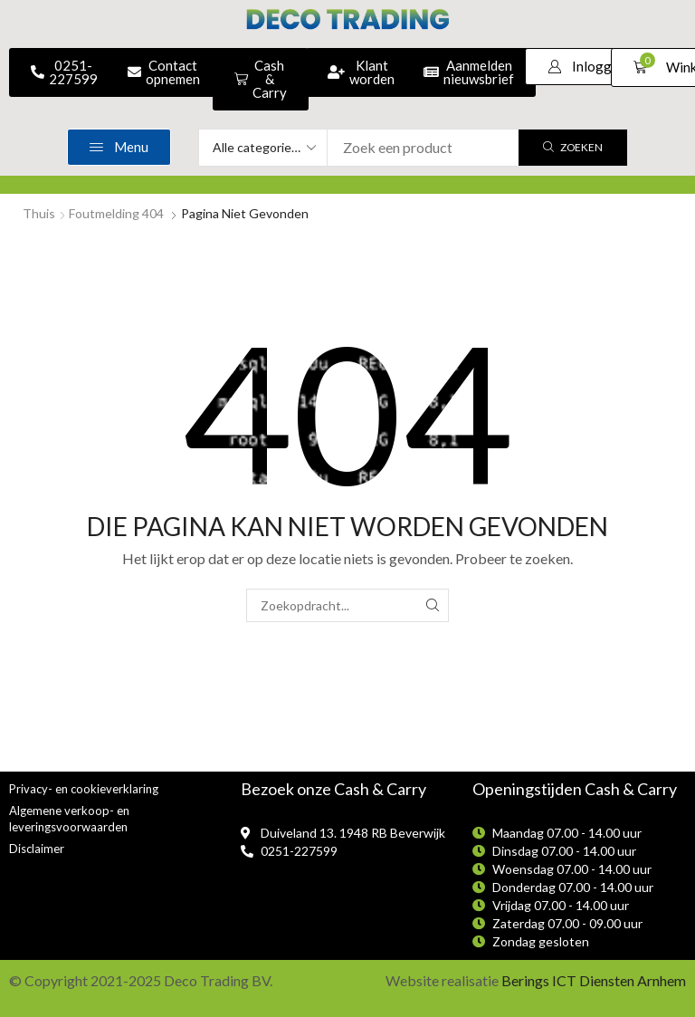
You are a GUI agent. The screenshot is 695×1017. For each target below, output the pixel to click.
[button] (587, 66)
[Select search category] (263, 148)
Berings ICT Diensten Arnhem (593, 980)
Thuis (39, 213)
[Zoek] (573, 148)
